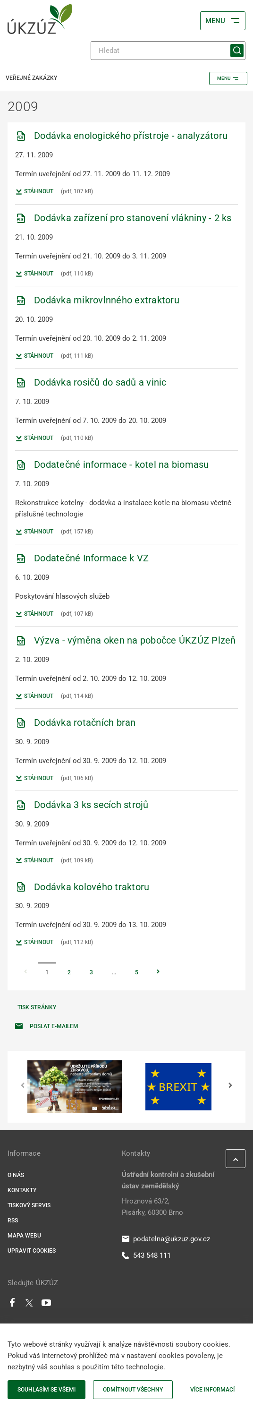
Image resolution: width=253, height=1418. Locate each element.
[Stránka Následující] (158, 972)
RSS (13, 1220)
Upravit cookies (32, 1250)
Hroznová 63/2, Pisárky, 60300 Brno (152, 1207)
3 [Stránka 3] (91, 972)
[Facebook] (12, 1305)
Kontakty (22, 1190)
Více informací (212, 1389)
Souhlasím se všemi (46, 1389)
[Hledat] (168, 50)
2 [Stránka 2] (69, 972)
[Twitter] (29, 1305)
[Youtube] (46, 1305)
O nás (16, 1175)
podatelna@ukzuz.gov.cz (166, 1239)
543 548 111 (146, 1255)
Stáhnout (34, 192)
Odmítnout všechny (133, 1389)
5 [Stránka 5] (136, 972)
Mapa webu (24, 1235)
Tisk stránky (36, 1007)
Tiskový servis (29, 1205)
